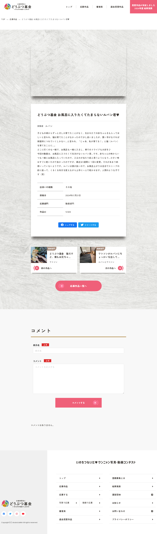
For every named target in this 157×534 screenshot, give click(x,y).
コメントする (78, 402)
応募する (63, 494)
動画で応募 (87, 502)
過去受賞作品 (117, 6)
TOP (3, 19)
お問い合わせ (118, 511)
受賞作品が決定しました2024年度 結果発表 (143, 7)
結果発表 (116, 486)
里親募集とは (118, 478)
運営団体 (116, 494)
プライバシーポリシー (123, 519)
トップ (69, 6)
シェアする (69, 225)
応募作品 (84, 6)
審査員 (99, 6)
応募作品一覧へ (78, 286)
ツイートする (90, 225)
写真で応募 (64, 502)
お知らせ (116, 502)
